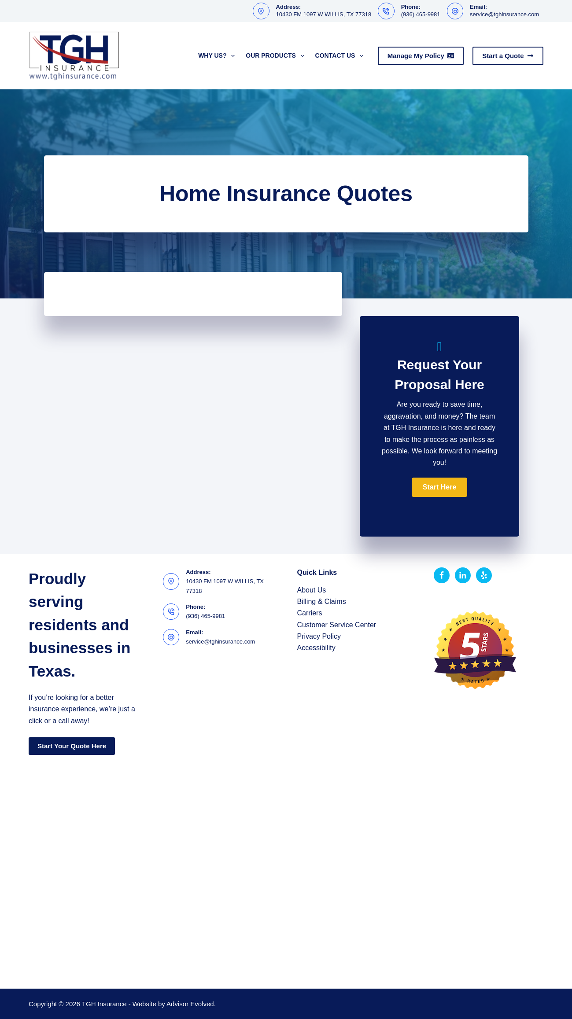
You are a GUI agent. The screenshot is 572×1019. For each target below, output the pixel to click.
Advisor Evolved (190, 1004)
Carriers (309, 613)
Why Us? (218, 56)
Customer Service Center (336, 625)
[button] (439, 487)
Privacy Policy (319, 636)
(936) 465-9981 (420, 14)
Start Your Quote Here (71, 746)
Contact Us (341, 56)
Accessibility (316, 647)
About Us (311, 590)
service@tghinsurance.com (504, 14)
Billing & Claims (321, 601)
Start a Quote (508, 55)
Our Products (276, 56)
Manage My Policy (420, 55)
